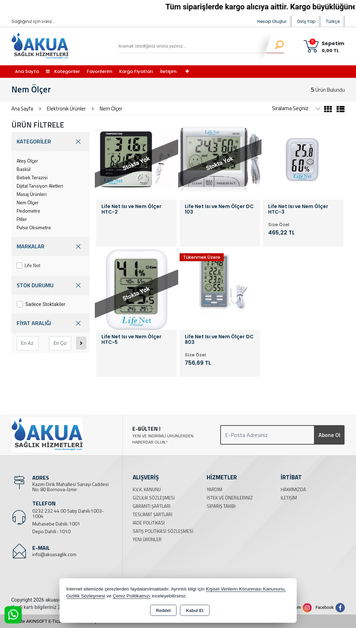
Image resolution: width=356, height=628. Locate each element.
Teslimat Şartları (152, 514)
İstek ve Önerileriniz (230, 497)
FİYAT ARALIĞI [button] (50, 323)
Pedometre (28, 210)
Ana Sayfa (27, 71)
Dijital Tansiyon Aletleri (40, 185)
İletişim (168, 71)
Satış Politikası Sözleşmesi (163, 531)
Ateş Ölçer (27, 160)
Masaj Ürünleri (32, 194)
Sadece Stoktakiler (41, 304)
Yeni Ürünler (147, 539)
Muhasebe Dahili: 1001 (56, 523)
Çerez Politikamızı (131, 595)
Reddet (163, 610)
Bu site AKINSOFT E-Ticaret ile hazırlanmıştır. (56, 621)
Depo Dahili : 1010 (51, 531)
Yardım (214, 489)
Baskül (24, 169)
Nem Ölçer (28, 202)
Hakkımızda (293, 489)
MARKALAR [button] (50, 246)
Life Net (29, 265)
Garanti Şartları (152, 506)
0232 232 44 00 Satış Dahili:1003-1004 (68, 513)
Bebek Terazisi (32, 177)
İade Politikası (149, 522)
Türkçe (333, 21)
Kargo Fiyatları (136, 71)
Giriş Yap (306, 21)
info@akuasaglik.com (54, 554)
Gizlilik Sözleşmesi (154, 497)
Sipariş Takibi (221, 506)
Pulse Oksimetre (34, 227)
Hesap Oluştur (272, 21)
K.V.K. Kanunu (147, 489)
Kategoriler (63, 71)
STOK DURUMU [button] (50, 285)
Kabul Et (195, 610)
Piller (22, 219)
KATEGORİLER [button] (50, 141)
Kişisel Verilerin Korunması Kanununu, (246, 589)
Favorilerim (99, 71)
